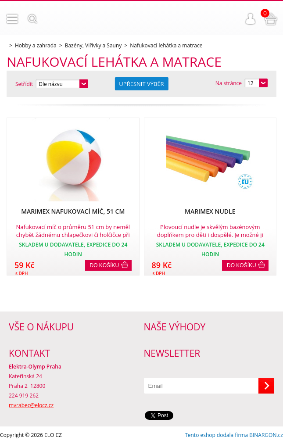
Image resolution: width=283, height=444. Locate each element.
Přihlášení (250, 19)
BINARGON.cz (266, 435)
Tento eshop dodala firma (216, 435)
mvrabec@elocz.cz (31, 405)
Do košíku (104, 265)
